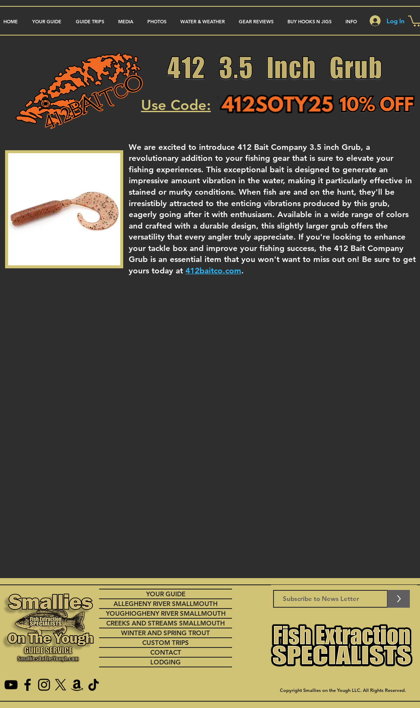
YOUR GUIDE (165, 594)
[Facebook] (27, 685)
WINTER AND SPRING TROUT (165, 633)
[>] (398, 599)
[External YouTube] (211, 413)
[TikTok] (94, 685)
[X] (60, 685)
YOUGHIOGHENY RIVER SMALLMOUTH (166, 613)
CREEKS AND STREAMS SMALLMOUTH (165, 623)
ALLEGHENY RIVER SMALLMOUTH (165, 604)
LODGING (165, 662)
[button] (90, 21)
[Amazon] (77, 685)
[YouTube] (11, 685)
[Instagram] (44, 685)
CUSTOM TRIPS (165, 643)
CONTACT (165, 652)
